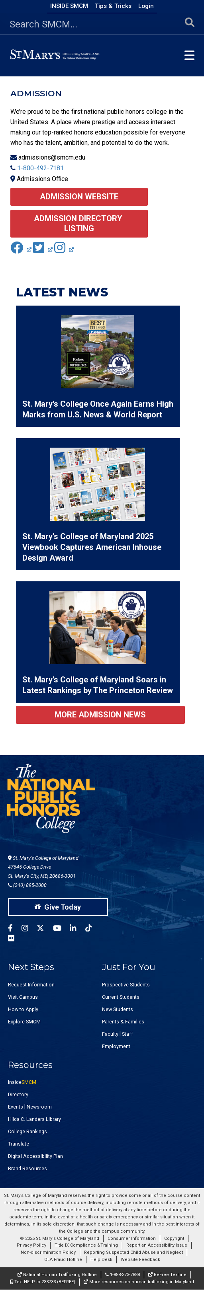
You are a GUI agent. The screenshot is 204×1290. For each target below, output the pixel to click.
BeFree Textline (167, 1274)
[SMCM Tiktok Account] (92, 929)
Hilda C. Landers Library (34, 1119)
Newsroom (39, 1107)
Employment (116, 1046)
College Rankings (27, 1131)
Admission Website (79, 196)
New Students (117, 1009)
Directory (18, 1094)
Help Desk (101, 1259)
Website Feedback (140, 1259)
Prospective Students (126, 985)
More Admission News (100, 714)
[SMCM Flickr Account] (15, 939)
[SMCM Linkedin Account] (77, 929)
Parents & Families (123, 1022)
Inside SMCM (69, 6)
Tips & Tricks (113, 6)
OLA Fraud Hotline (63, 1259)
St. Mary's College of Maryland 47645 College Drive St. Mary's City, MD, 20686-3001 (43, 867)
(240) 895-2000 (27, 885)
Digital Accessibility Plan (35, 1156)
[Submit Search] (189, 24)
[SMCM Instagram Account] (29, 929)
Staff (127, 1034)
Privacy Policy (31, 1245)
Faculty (110, 1034)
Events (15, 1107)
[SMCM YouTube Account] (61, 929)
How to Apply (23, 1009)
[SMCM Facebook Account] (15, 929)
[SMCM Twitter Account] (45, 929)
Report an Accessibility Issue (156, 1245)
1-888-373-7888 (122, 1274)
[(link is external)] (20, 250)
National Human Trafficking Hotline (57, 1274)
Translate (18, 1144)
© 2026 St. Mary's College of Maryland (59, 1238)
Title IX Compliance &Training (86, 1245)
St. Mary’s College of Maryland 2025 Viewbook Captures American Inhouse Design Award (91, 547)
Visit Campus (23, 997)
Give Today (58, 907)
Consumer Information (132, 1238)
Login (146, 6)
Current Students (120, 997)
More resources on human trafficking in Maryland (139, 1281)
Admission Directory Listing (79, 223)
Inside (22, 1082)
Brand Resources (27, 1168)
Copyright (174, 1238)
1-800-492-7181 (40, 168)
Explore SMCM (24, 1022)
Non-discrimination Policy (48, 1252)
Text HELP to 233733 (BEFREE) (42, 1281)
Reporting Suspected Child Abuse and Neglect (133, 1252)
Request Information (31, 985)
